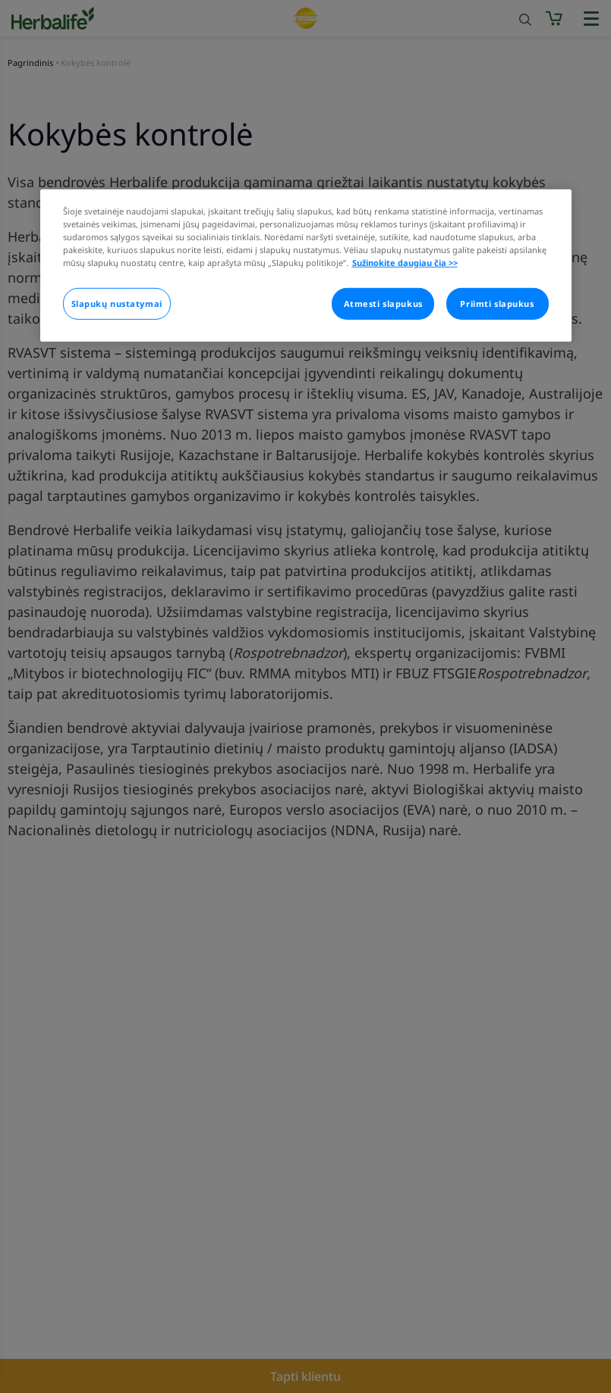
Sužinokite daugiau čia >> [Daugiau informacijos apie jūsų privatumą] (405, 262)
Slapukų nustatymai (116, 303)
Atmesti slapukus (383, 303)
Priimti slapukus (497, 303)
